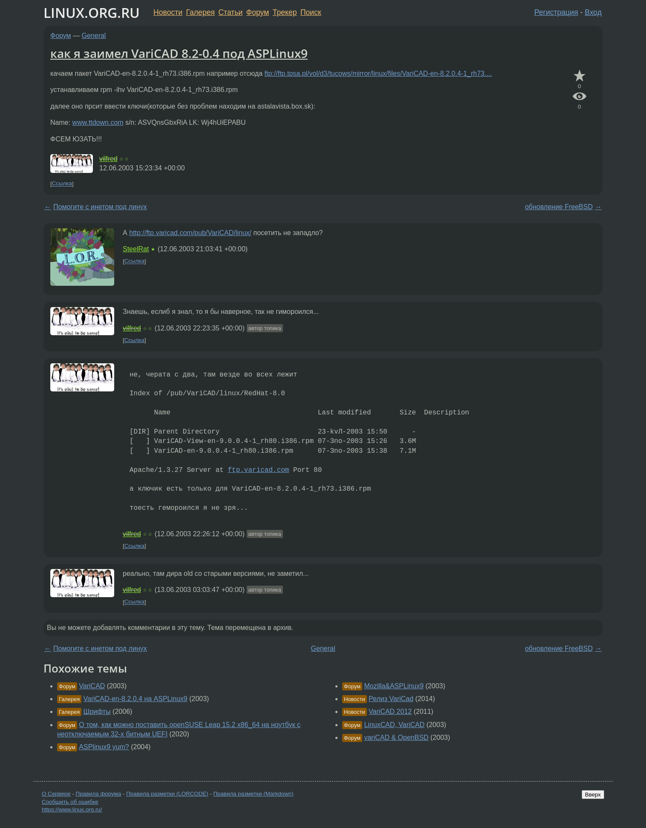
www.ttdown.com (98, 122)
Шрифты (97, 711)
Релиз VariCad (391, 698)
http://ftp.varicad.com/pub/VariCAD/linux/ (190, 232)
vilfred (108, 158)
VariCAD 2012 (390, 711)
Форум (257, 12)
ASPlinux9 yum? (104, 746)
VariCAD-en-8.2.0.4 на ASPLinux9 (135, 698)
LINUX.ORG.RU (91, 12)
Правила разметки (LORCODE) (167, 794)
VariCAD (92, 686)
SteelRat (136, 249)
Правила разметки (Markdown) (253, 794)
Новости (167, 12)
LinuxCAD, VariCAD (394, 724)
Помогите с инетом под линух (100, 206)
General (94, 35)
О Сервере (56, 794)
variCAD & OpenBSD (396, 737)
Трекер (285, 12)
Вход (593, 12)
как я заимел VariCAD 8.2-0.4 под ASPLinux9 (179, 53)
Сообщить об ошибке (70, 802)
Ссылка (62, 184)
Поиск (310, 12)
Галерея (200, 12)
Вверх (593, 794)
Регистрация (556, 12)
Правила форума (98, 794)
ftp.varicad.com (258, 470)
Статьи (230, 12)
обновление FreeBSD (559, 206)
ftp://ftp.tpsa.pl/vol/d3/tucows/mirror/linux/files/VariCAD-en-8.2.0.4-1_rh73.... (378, 73)
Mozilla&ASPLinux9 (394, 686)
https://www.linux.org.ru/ (72, 809)
